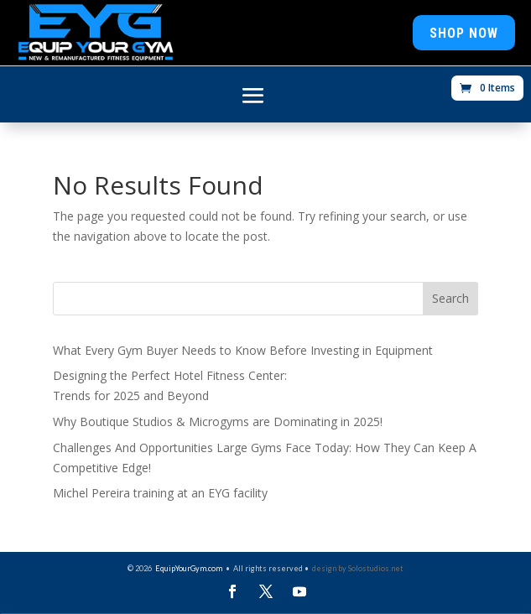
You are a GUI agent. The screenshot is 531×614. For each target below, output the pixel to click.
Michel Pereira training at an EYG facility (160, 493)
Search (450, 298)
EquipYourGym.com (188, 568)
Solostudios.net (375, 568)
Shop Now (463, 33)
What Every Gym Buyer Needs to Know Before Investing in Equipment (243, 350)
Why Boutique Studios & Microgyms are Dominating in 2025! (218, 421)
